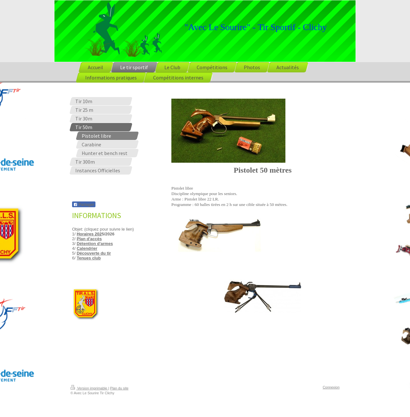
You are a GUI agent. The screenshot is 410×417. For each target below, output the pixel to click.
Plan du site (119, 388)
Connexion (331, 387)
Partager (83, 204)
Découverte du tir (94, 253)
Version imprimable (89, 388)
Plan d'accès (89, 238)
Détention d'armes (95, 243)
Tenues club (89, 258)
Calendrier (87, 248)
